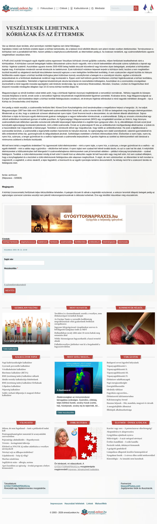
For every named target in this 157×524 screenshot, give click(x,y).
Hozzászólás (10, 268)
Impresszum (56, 503)
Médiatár (100, 8)
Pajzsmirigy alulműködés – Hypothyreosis (20, 439)
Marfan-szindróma (10, 458)
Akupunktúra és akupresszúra (120, 431)
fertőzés (54, 242)
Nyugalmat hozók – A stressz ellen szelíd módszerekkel (131, 455)
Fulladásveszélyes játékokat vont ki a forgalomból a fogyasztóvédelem (77, 345)
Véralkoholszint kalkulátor (14, 369)
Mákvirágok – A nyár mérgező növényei (124, 438)
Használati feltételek (74, 503)
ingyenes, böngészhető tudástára (83, 469)
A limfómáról (63, 389)
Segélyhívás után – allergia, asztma (17, 462)
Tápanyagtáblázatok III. (117, 372)
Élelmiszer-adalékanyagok (118, 379)
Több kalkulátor (10, 349)
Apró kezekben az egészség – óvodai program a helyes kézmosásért (26, 466)
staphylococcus (28, 242)
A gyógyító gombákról (116, 448)
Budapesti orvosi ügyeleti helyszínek (123, 362)
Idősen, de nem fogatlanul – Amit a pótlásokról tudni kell (25, 429)
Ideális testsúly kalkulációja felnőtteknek (20, 379)
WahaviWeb (101, 503)
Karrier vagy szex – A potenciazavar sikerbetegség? (129, 428)
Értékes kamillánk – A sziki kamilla (122, 441)
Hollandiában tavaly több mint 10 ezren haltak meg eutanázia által (77, 333)
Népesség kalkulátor (11, 389)
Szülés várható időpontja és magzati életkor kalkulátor (21, 394)
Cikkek (63, 8)
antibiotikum (94, 242)
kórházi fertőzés (10, 242)
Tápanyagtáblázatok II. (117, 369)
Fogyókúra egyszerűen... (117, 393)
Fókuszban (47, 8)
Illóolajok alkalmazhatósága (119, 409)
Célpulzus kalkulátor (11, 386)
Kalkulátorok (81, 8)
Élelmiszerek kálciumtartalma (120, 396)
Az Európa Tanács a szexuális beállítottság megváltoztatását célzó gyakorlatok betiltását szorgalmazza (74, 321)
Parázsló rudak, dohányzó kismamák (123, 445)
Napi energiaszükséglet (117, 382)
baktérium (42, 242)
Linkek (89, 503)
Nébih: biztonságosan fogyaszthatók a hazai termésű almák (77, 339)
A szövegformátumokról (15, 285)
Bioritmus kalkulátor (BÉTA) (15, 372)
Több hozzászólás (65, 412)
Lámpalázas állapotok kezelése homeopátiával (127, 451)
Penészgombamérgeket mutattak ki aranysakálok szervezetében (24, 435)
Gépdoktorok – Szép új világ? (15, 455)
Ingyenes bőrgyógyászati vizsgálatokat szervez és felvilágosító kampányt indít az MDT (75, 328)
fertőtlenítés (80, 242)
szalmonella (66, 242)
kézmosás (123, 242)
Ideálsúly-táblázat (115, 389)
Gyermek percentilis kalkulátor (20, 340)
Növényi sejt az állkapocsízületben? (17, 452)
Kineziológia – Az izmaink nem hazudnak (125, 458)
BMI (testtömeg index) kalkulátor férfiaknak (22, 382)
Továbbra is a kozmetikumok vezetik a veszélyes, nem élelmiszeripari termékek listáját (78, 314)
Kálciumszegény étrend (117, 399)
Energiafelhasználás (115, 386)
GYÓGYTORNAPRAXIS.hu (67, 466)
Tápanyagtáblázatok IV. (117, 376)
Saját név (8, 259)
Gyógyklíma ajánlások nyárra (120, 435)
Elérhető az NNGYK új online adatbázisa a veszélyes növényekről (25, 447)
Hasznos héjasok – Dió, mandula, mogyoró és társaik (130, 403)
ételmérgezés (109, 242)
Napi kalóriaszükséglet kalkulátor (17, 362)
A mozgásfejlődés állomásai (119, 406)
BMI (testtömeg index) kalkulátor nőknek (20, 376)
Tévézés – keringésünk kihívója (16, 443)
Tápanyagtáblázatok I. (117, 366)
